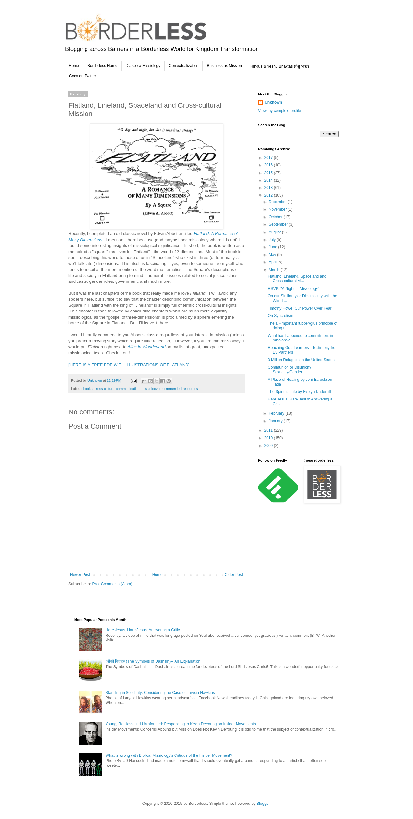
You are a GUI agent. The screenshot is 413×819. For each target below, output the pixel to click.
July (273, 239)
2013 (269, 187)
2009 (269, 445)
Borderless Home (102, 66)
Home (74, 66)
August (275, 232)
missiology (149, 388)
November (278, 209)
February (277, 413)
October (276, 217)
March (275, 270)
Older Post (234, 574)
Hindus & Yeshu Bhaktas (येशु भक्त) (279, 66)
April (273, 262)
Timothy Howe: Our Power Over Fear (300, 308)
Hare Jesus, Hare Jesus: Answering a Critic (143, 630)
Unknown (273, 102)
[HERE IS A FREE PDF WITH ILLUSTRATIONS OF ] (128, 364)
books (88, 388)
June (273, 247)
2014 (269, 180)
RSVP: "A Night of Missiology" (293, 288)
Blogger (263, 803)
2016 (269, 165)
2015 (269, 173)
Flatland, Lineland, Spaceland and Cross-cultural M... (297, 278)
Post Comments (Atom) (112, 584)
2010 (269, 438)
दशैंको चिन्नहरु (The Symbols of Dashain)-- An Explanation (153, 661)
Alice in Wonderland (146, 346)
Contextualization (183, 66)
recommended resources (178, 388)
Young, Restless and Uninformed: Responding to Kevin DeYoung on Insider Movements (181, 724)
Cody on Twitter (82, 76)
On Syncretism (280, 315)
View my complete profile (279, 110)
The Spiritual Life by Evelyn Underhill (299, 392)
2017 (269, 157)
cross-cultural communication (117, 388)
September (279, 224)
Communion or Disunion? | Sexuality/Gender (291, 369)
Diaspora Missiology (143, 66)
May (273, 254)
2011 (269, 430)
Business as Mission (224, 66)
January (276, 421)
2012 (269, 195)
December (278, 202)
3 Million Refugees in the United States (301, 360)
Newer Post (80, 574)
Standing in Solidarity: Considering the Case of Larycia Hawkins (160, 692)
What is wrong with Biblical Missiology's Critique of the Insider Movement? (169, 755)
